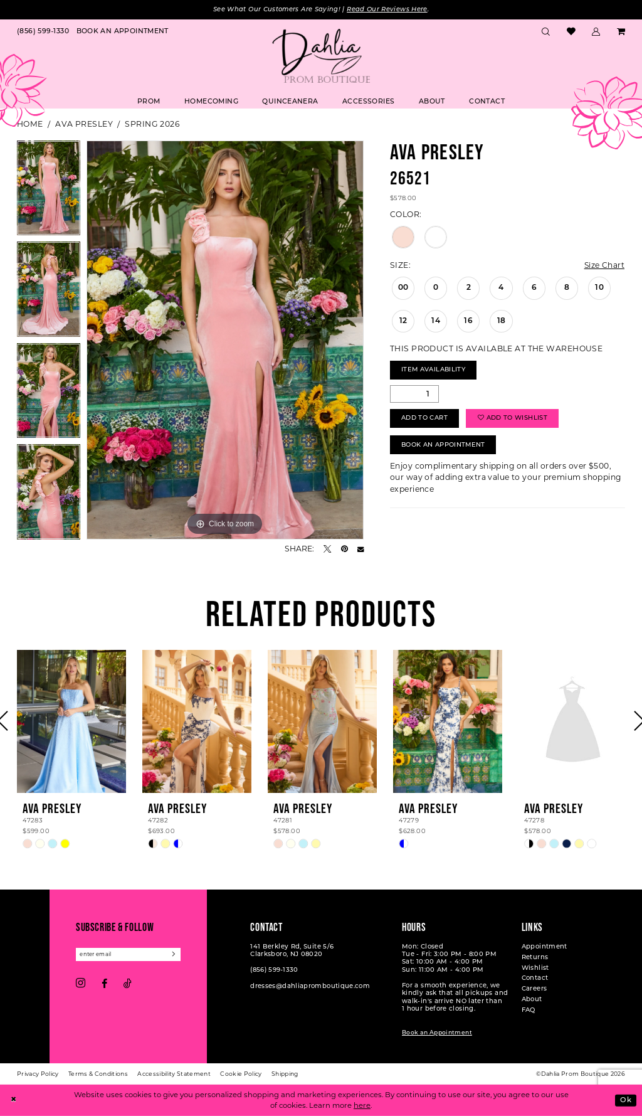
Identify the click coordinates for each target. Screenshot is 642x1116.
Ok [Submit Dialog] (625, 1099)
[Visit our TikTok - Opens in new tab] (128, 984)
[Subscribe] (175, 954)
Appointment (544, 946)
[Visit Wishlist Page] (571, 32)
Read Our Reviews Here (387, 9)
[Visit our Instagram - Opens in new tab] (80, 984)
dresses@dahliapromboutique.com (310, 986)
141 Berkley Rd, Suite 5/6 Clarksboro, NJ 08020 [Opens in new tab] (292, 950)
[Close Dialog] (14, 1100)
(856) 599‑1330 (274, 970)
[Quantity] (414, 394)
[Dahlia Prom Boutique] (321, 56)
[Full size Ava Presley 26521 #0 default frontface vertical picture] (225, 340)
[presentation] (71, 721)
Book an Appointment (437, 1033)
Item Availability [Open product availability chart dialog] (433, 370)
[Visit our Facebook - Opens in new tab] (104, 984)
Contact (535, 978)
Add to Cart (424, 419)
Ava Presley (84, 124)
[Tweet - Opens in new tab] (327, 549)
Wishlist (535, 968)
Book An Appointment (444, 446)
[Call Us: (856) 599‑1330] (43, 32)
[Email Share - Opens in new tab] (360, 549)
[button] (596, 32)
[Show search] (546, 32)
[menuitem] (43, 32)
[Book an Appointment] (122, 32)
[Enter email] (129, 954)
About (532, 999)
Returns (535, 957)
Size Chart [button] (604, 265)
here (362, 1105)
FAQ (528, 1010)
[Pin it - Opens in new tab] (344, 549)
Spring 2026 (152, 124)
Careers (534, 989)
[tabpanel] (48, 191)
